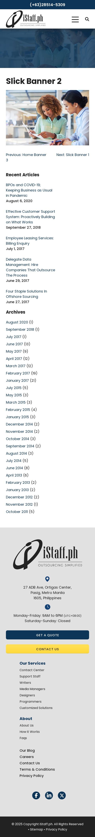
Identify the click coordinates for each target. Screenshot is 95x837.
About (26, 718)
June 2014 (14, 467)
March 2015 (16, 402)
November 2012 (19, 504)
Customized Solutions (36, 708)
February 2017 (18, 373)
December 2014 (19, 424)
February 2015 (18, 409)
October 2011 (17, 511)
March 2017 (15, 365)
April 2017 (14, 358)
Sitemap (36, 829)
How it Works (30, 731)
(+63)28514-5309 (47, 4)
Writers (25, 682)
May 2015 (14, 395)
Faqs (23, 738)
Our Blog (27, 750)
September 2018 (20, 329)
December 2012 (19, 497)
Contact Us (30, 763)
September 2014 (20, 446)
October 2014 (17, 438)
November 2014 (19, 431)
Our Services (32, 663)
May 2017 (14, 351)
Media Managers (32, 689)
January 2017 (17, 380)
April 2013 (14, 475)
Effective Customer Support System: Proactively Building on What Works (30, 217)
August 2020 (17, 322)
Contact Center (32, 670)
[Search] (87, 19)
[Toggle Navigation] (75, 19)
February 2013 (18, 482)
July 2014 (14, 460)
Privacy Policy (32, 775)
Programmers (30, 701)
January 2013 (17, 489)
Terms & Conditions (37, 769)
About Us (27, 725)
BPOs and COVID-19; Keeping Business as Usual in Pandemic (29, 190)
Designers (27, 695)
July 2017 (13, 336)
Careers (27, 756)
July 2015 (14, 387)
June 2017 (14, 344)
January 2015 (17, 416)
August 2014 (16, 453)
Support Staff (30, 676)
